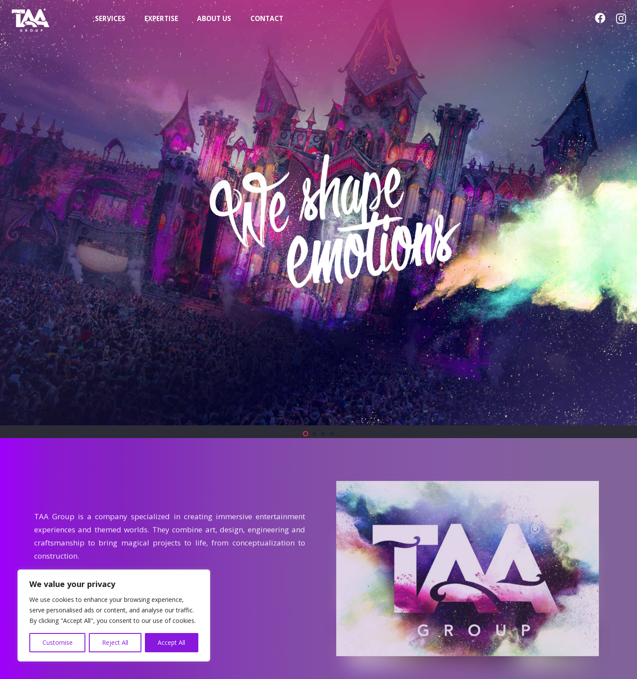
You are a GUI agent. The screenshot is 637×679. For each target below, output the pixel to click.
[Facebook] (600, 18)
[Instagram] (621, 18)
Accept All (171, 642)
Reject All (115, 642)
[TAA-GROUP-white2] (43, 18)
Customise (57, 642)
